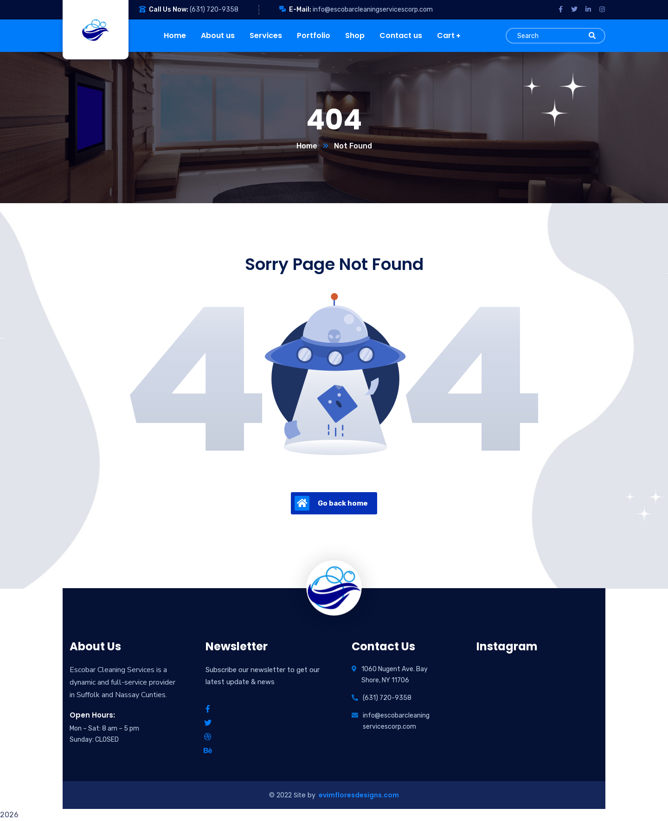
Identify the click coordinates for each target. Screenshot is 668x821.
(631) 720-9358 (214, 9)
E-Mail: (300, 9)
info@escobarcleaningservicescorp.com (373, 9)
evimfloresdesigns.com (358, 795)
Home (306, 145)
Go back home (331, 503)
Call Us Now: (168, 9)
